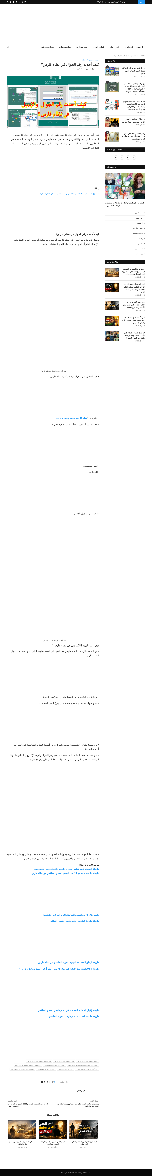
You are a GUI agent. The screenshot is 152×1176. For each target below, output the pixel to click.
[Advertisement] (52, 23)
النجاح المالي (114, 47)
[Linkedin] (19, 2)
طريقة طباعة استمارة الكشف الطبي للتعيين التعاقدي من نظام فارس (65, 873)
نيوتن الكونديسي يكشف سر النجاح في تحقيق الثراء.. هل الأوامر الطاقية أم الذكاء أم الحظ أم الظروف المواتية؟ (134, 87)
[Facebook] (27, 2)
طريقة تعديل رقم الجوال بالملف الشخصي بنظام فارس (82, 1065)
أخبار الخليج (139, 199)
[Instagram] (22, 2)
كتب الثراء (129, 47)
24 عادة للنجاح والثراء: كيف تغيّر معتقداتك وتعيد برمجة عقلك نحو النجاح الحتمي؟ (132, 324)
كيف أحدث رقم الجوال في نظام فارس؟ (86, 1069)
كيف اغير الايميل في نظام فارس (46, 1069)
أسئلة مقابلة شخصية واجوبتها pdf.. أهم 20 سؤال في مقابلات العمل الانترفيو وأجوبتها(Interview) (134, 105)
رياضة (141, 225)
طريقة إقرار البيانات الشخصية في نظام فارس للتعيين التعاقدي (68, 1010)
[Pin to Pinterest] (44, 1082)
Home (143, 55)
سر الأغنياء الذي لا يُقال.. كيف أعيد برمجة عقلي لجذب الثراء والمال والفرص (133, 308)
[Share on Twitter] (47, 1082)
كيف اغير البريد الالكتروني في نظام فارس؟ (22, 1069)
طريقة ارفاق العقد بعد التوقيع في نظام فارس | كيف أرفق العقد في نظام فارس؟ (59, 968)
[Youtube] (16, 2)
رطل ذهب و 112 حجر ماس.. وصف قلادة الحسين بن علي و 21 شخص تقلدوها (132, 136)
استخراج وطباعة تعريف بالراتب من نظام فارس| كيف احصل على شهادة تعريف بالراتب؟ (68, 193)
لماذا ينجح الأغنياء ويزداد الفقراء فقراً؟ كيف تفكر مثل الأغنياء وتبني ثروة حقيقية (133, 291)
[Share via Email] (42, 1082)
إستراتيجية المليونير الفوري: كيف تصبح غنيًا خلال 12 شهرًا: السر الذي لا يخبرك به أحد (133, 258)
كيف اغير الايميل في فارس (65, 1069)
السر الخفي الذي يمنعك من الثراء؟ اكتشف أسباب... (53, 1136)
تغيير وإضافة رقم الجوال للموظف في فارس (39, 1061)
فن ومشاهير (139, 235)
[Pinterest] (116, 159)
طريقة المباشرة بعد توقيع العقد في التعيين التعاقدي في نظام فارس (66, 869)
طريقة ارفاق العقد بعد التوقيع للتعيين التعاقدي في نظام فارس (68, 962)
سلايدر (83, 60)
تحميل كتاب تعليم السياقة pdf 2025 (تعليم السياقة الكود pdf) (133, 71)
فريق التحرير (90, 69)
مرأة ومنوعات (65, 47)
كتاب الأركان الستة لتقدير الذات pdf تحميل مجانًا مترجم (133, 120)
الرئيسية (139, 47)
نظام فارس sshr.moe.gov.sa (71, 418)
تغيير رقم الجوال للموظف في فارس (64, 1061)
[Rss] (7, 2)
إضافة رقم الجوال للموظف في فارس (87, 1061)
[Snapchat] (10, 2)
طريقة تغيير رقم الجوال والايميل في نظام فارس (28, 1065)
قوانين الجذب (98, 47)
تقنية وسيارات (81, 47)
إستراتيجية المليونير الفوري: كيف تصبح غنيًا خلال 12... (112, 2)
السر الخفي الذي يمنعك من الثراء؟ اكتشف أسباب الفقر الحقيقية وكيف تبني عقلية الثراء (133, 275)
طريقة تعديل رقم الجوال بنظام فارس (54, 1065)
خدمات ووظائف (47, 47)
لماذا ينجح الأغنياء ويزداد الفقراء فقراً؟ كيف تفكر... (84, 1136)
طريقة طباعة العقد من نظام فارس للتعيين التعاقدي (74, 921)
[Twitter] (25, 2)
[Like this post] (53, 1082)
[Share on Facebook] (49, 1082)
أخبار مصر (139, 204)
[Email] (13, 2)
